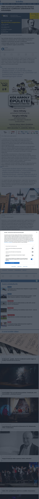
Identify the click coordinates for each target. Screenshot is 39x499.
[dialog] (19, 249)
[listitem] (19, 246)
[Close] (37, 233)
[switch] (32, 248)
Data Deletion (14, 266)
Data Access (19, 266)
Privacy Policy (25, 266)
